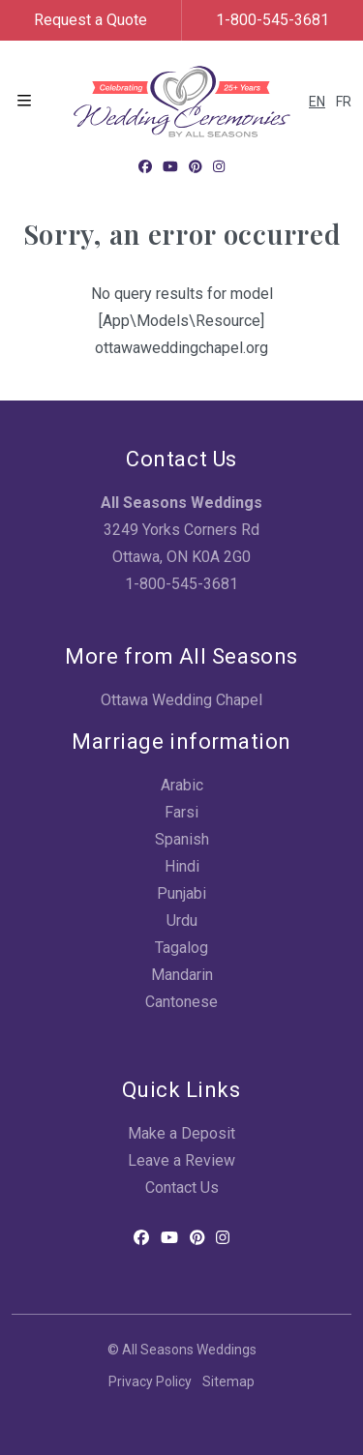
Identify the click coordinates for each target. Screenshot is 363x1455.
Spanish (182, 839)
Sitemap (228, 1381)
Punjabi (181, 893)
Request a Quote (90, 20)
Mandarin (182, 974)
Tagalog (181, 947)
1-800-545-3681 (272, 20)
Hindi (182, 866)
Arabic (182, 785)
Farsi (181, 812)
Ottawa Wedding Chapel (181, 700)
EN (317, 101)
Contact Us (182, 1187)
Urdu (181, 920)
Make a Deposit (181, 1133)
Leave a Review (181, 1160)
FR (343, 101)
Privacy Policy (150, 1381)
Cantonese (181, 1002)
